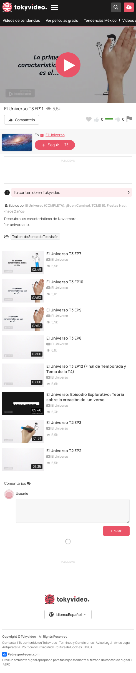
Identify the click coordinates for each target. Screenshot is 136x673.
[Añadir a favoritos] (89, 119)
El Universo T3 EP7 (63, 253)
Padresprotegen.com (20, 654)
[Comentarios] (73, 511)
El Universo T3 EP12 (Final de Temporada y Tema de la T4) (86, 369)
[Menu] (54, 8)
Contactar (9, 642)
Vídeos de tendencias (21, 20)
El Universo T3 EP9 (64, 310)
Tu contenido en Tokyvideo (38, 642)
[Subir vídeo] (129, 7)
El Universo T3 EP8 (64, 338)
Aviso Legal (104, 642)
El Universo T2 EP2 (63, 450)
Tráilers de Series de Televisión (35, 236)
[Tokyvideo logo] (24, 8)
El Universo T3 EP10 (64, 281)
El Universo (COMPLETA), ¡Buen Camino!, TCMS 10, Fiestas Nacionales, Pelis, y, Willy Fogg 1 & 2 (78, 206)
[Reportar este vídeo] (129, 119)
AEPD (6, 664)
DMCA (88, 647)
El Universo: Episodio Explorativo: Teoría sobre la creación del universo (85, 397)
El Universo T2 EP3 (63, 422)
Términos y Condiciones (76, 642)
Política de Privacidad (37, 647)
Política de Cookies (68, 647)
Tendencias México (100, 20)
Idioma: (68, 614)
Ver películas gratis (62, 20)
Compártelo (21, 119)
